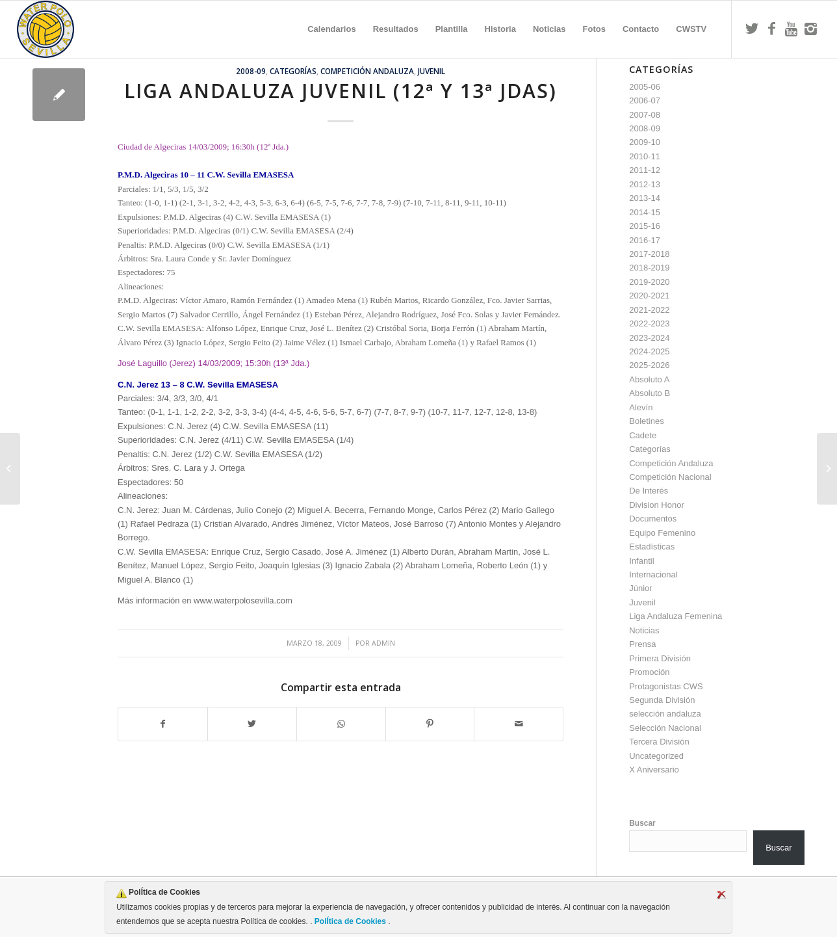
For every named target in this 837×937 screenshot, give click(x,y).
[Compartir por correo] (518, 724)
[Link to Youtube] (791, 28)
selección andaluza (665, 714)
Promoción (649, 672)
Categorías (293, 71)
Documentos (652, 518)
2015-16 (644, 226)
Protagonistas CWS (665, 686)
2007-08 (644, 115)
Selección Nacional (665, 728)
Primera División (660, 658)
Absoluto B (649, 393)
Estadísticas (652, 546)
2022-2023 (649, 323)
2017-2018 (649, 254)
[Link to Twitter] (752, 28)
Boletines (646, 421)
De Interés (648, 490)
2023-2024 (649, 338)
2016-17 (644, 240)
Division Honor (656, 505)
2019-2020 (649, 282)
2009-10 (644, 142)
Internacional (653, 574)
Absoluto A (649, 379)
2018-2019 (649, 267)
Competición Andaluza (367, 71)
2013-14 (644, 198)
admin (383, 643)
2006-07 (644, 100)
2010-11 (644, 156)
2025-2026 (649, 365)
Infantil (641, 561)
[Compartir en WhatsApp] (341, 724)
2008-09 (251, 71)
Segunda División (662, 700)
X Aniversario (654, 769)
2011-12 (644, 170)
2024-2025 (649, 351)
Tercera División (659, 741)
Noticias (644, 630)
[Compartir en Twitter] (252, 724)
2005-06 (644, 87)
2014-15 (644, 212)
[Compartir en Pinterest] (430, 724)
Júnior (640, 588)
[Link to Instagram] (810, 28)
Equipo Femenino (662, 533)
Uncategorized (656, 756)
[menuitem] (331, 29)
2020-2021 (649, 295)
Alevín (640, 407)
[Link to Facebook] (771, 28)
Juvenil (431, 71)
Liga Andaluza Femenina (675, 616)
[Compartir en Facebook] (162, 724)
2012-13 (644, 184)
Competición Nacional (670, 477)
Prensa (642, 644)
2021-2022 (649, 310)
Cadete (642, 435)
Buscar (642, 823)
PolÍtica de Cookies (351, 921)
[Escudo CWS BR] (45, 29)
